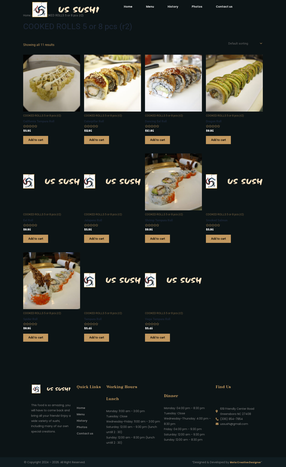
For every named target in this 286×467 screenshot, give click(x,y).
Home (128, 7)
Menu (150, 7)
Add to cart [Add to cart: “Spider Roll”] (37, 342)
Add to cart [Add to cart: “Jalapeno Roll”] (98, 242)
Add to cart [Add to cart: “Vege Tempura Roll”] (159, 342)
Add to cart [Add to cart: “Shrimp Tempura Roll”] (159, 242)
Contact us (224, 7)
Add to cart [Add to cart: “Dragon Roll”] (220, 141)
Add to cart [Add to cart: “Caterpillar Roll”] (98, 141)
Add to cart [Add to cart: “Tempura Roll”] (98, 342)
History (173, 7)
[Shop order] (244, 43)
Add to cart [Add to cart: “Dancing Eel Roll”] (159, 141)
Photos (197, 7)
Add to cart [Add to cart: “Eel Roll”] (37, 242)
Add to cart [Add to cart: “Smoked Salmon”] (220, 242)
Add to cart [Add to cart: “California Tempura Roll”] (37, 141)
